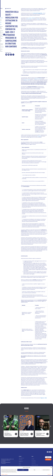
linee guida (39, 139)
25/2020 (38, 21)
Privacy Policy (6, 474)
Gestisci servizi (49, 474)
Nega (34, 469)
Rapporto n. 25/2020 (27, 82)
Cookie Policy (2, 474)
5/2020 (27, 21)
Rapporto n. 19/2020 (38, 80)
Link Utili (33, 458)
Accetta (23, 469)
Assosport (2, 7)
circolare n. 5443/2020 (32, 19)
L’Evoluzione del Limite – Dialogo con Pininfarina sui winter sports (40, 439)
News (7, 7)
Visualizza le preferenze (46, 469)
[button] (51, 467)
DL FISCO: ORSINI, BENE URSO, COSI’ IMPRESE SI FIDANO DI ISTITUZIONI (24, 438)
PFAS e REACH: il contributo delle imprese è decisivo (8, 438)
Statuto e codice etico (35, 465)
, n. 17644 (39, 15)
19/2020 (30, 21)
